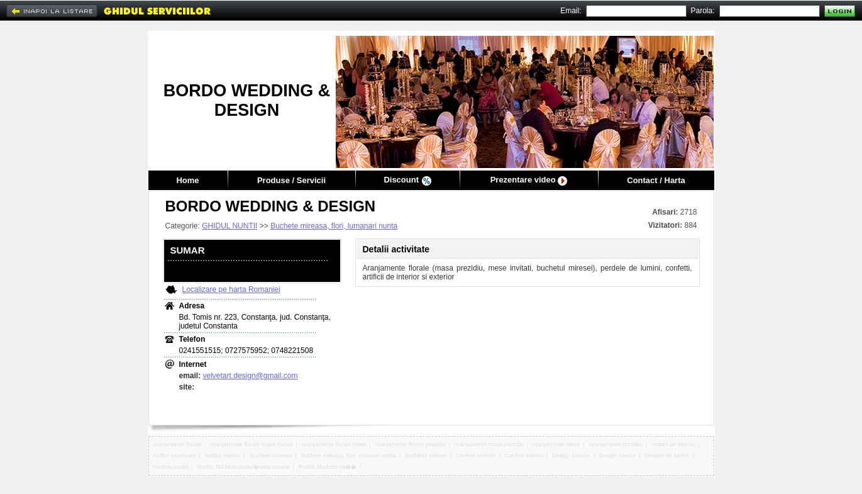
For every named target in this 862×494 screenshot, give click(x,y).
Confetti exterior (476, 455)
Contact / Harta (656, 180)
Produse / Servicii (291, 180)
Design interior (617, 455)
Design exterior (571, 455)
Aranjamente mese (556, 444)
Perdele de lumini (667, 455)
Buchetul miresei (426, 455)
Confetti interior (524, 455)
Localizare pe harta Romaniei (231, 289)
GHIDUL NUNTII (229, 226)
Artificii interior (223, 455)
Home (187, 180)
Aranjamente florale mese (334, 444)
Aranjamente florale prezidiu (410, 444)
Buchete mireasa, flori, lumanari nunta (333, 226)
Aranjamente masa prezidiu (489, 444)
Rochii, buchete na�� (328, 467)
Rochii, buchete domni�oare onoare (243, 467)
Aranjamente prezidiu (616, 444)
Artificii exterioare (174, 455)
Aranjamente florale (177, 444)
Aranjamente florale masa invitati (252, 444)
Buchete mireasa (271, 455)
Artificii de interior (673, 444)
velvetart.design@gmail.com (250, 375)
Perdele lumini (171, 467)
